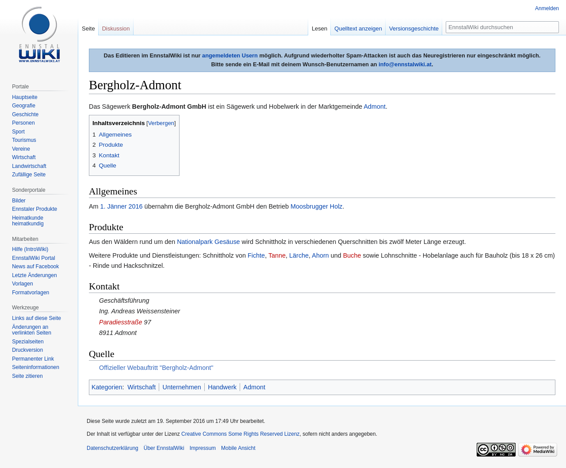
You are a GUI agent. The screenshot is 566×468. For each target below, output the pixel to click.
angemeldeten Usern (230, 55)
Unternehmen (182, 387)
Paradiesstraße (120, 322)
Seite (88, 28)
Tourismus (24, 140)
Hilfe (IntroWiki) (30, 249)
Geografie (23, 106)
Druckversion (27, 350)
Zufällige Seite (29, 174)
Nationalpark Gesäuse (208, 241)
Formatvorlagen (30, 292)
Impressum (203, 448)
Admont (374, 106)
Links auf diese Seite (36, 318)
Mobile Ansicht (238, 448)
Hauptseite (24, 97)
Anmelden (547, 8)
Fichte (256, 255)
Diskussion (116, 28)
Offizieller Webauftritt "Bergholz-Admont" (156, 367)
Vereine (21, 149)
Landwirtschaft (29, 166)
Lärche (299, 255)
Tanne (277, 255)
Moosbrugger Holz (317, 206)
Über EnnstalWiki (164, 448)
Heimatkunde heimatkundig (27, 221)
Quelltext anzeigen (358, 28)
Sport (18, 132)
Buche (352, 255)
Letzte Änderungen (34, 275)
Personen (23, 123)
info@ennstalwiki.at (405, 64)
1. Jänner (113, 206)
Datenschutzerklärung (112, 448)
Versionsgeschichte (414, 28)
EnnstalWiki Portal (33, 258)
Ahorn (320, 255)
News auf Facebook (35, 266)
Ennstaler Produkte (34, 209)
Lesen (319, 28)
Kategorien (107, 387)
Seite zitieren (27, 376)
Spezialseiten (27, 342)
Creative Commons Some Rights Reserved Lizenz (240, 434)
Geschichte (25, 114)
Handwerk (222, 387)
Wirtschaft (141, 387)
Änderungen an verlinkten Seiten (31, 330)
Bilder (19, 201)
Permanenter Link (33, 359)
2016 (136, 206)
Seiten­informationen (35, 367)
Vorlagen (22, 284)
